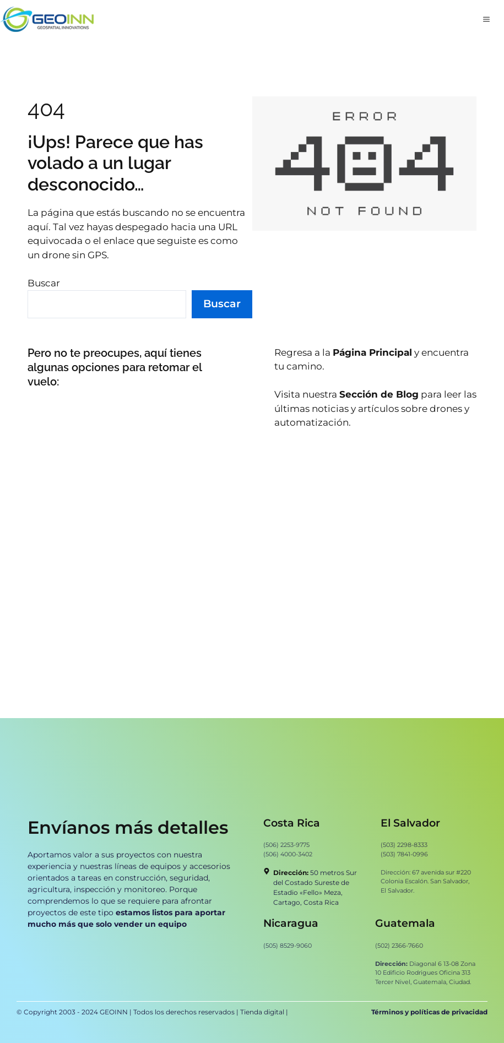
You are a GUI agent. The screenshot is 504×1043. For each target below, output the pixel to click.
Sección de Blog (379, 394)
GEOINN (114, 1012)
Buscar (44, 283)
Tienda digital (263, 1012)
